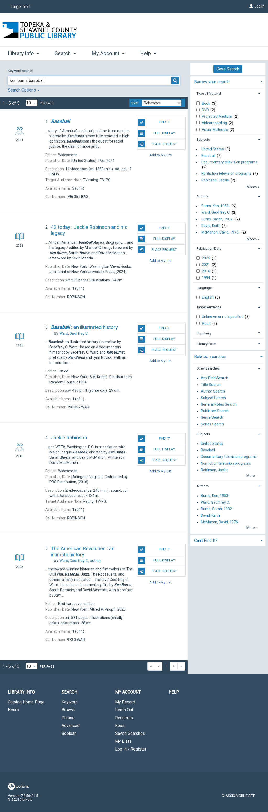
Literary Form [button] (206, 344)
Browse (69, 709)
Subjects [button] (203, 139)
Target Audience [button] (209, 307)
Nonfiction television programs (226, 174)
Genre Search (212, 418)
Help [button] (148, 53)
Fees (120, 725)
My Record (125, 702)
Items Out (124, 709)
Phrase (68, 717)
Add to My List (160, 155)
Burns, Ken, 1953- (215, 206)
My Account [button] (108, 53)
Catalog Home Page (26, 702)
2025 (206, 258)
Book (206, 103)
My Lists (123, 741)
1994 (206, 278)
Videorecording (215, 123)
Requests (124, 717)
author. (80, 561)
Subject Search (213, 398)
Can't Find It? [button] (205, 540)
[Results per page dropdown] (31, 103)
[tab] (227, 81)
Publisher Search (215, 411)
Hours (13, 709)
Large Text (20, 6)
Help (174, 692)
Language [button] (204, 288)
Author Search (213, 391)
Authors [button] (203, 196)
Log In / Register (130, 749)
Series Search (212, 424)
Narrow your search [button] (212, 81)
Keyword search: (21, 71)
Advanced (71, 725)
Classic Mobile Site (238, 796)
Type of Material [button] (209, 93)
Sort (135, 103)
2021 (206, 265)
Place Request (157, 144)
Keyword (70, 702)
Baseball (208, 156)
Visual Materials (215, 130)
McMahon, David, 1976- (220, 232)
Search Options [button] (24, 90)
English (208, 297)
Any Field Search (214, 378)
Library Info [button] (23, 53)
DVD (206, 110)
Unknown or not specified (223, 317)
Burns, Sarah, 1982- (217, 219)
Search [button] (65, 53)
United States (212, 149)
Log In (259, 6)
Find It (154, 122)
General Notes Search (219, 404)
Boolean (69, 733)
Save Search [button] (227, 68)
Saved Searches (130, 733)
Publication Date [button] (209, 249)
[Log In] (251, 6)
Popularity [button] (204, 333)
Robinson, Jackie (215, 180)
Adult (206, 323)
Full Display (156, 133)
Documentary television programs (229, 162)
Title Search (211, 385)
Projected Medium (217, 116)
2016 (206, 271)
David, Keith (210, 226)
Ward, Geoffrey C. (215, 213)
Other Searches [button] (208, 368)
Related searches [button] (210, 356)
